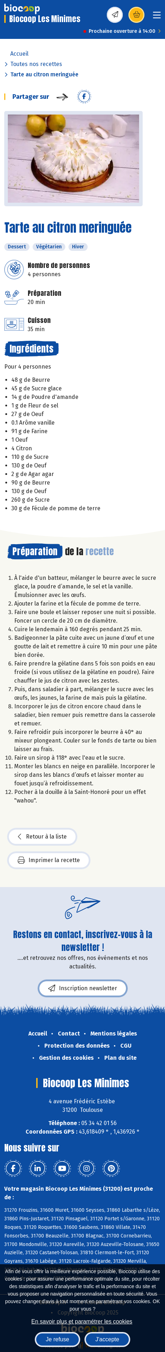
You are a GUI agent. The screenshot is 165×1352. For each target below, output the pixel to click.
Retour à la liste (42, 836)
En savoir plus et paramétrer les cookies (81, 1321)
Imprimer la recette (49, 860)
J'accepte (107, 1339)
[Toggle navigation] (157, 17)
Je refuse (57, 1339)
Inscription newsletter (82, 988)
